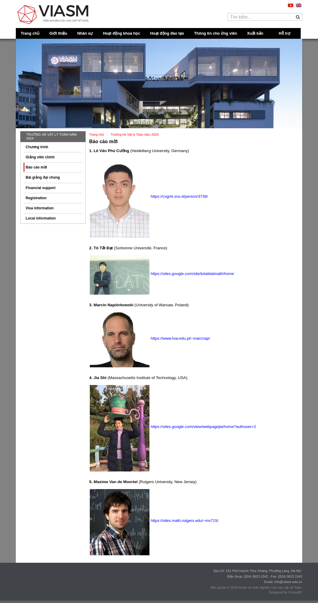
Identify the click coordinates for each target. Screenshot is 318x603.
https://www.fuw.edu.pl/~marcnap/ (180, 338)
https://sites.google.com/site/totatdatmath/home (192, 273)
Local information (41, 218)
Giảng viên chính (40, 157)
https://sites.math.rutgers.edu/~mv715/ (184, 520)
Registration (36, 198)
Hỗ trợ (284, 33)
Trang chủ (30, 33)
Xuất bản (255, 33)
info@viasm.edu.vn (288, 582)
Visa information (40, 208)
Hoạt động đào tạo (167, 33)
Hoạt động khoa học (121, 33)
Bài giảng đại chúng (43, 177)
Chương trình (37, 147)
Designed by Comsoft (284, 592)
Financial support (40, 188)
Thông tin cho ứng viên (215, 33)
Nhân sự (85, 33)
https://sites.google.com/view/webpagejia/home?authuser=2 (203, 426)
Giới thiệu (58, 33)
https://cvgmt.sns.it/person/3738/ (179, 196)
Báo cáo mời (36, 167)
